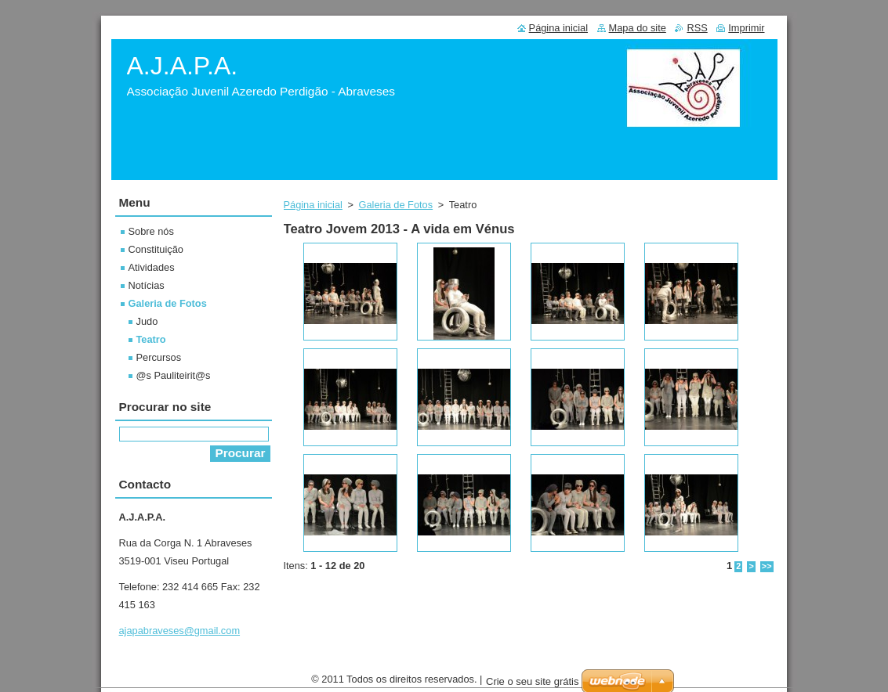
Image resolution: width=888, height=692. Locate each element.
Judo (147, 321)
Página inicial (313, 205)
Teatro (151, 339)
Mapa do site (637, 28)
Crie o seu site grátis (532, 685)
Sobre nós (151, 231)
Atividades (152, 267)
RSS (697, 28)
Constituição (156, 249)
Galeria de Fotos (396, 205)
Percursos (159, 357)
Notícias (147, 285)
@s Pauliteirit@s (173, 375)
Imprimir (746, 28)
